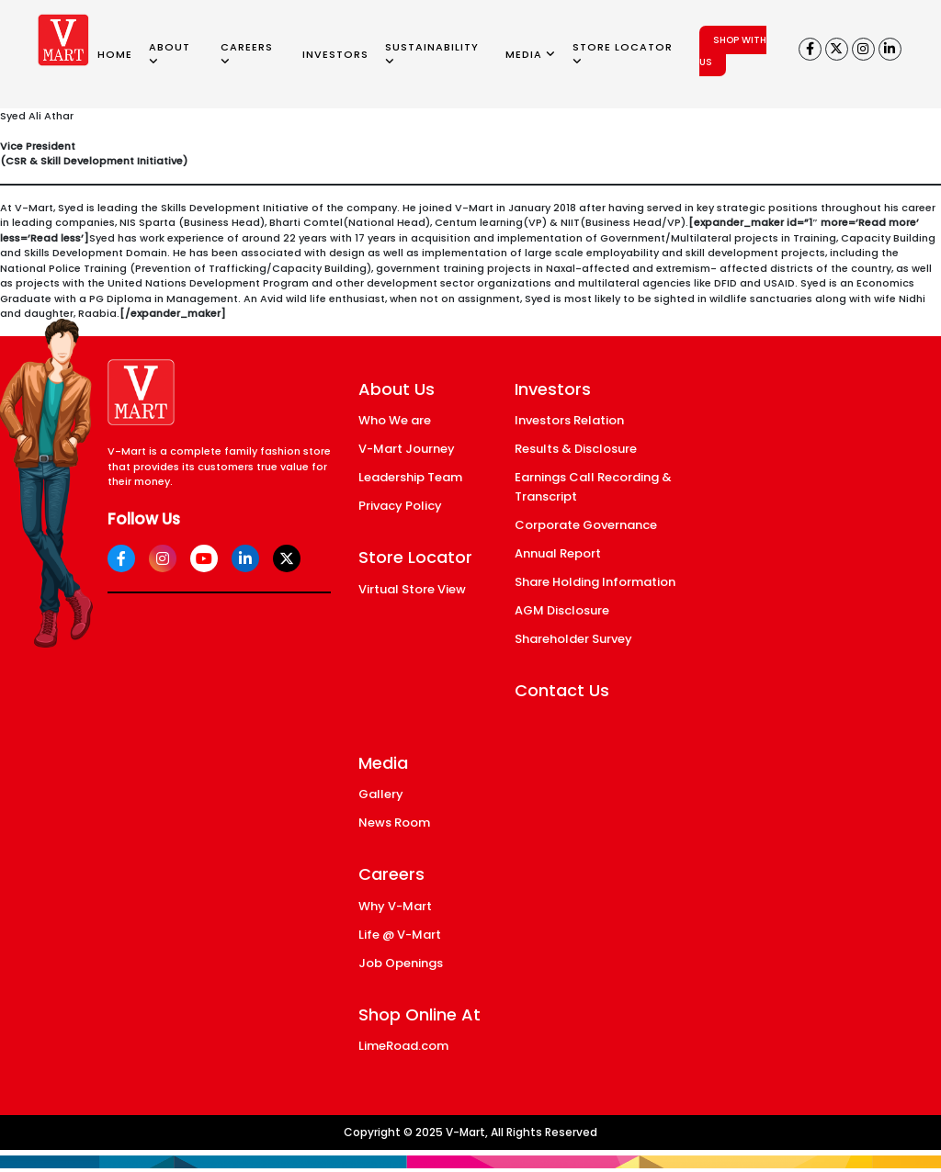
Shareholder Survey (573, 639)
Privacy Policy (400, 505)
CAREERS (247, 53)
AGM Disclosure (562, 610)
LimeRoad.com (403, 1045)
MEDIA (530, 54)
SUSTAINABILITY (432, 53)
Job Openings (400, 963)
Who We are (394, 420)
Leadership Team (410, 477)
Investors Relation (569, 420)
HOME (114, 54)
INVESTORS (335, 54)
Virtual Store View (412, 589)
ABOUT (169, 53)
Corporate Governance (586, 525)
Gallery (380, 794)
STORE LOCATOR (623, 53)
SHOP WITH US (732, 51)
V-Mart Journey (406, 448)
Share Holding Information (595, 582)
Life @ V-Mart (399, 934)
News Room (394, 822)
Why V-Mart (395, 906)
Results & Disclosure (576, 448)
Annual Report (558, 553)
